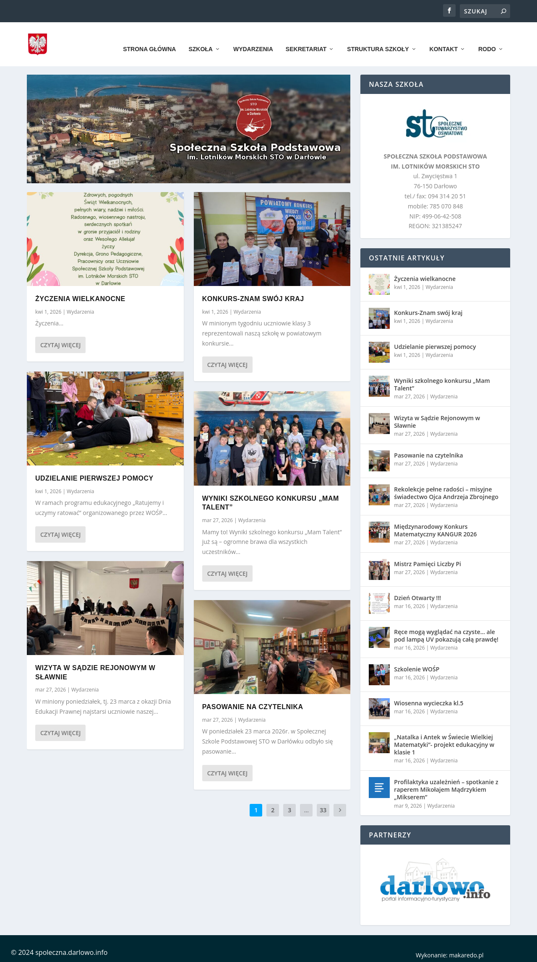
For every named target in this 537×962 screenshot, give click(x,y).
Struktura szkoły (378, 38)
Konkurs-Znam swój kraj (253, 296)
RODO (487, 38)
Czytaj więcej (60, 343)
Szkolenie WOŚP (416, 667)
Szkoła (200, 38)
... (306, 808)
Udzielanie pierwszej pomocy (94, 476)
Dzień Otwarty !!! (417, 596)
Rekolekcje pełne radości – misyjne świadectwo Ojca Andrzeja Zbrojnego (446, 491)
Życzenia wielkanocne (80, 296)
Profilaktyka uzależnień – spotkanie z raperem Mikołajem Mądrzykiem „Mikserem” (446, 787)
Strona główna (149, 38)
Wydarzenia (253, 38)
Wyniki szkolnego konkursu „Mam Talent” (442, 382)
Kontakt (444, 38)
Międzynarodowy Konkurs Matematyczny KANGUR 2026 (435, 528)
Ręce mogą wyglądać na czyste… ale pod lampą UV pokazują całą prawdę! (446, 633)
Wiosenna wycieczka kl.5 (428, 701)
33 (323, 808)
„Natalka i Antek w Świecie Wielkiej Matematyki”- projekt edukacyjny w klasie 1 (444, 742)
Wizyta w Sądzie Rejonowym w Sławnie (437, 419)
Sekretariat (306, 38)
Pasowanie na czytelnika (252, 704)
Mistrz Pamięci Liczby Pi (427, 562)
